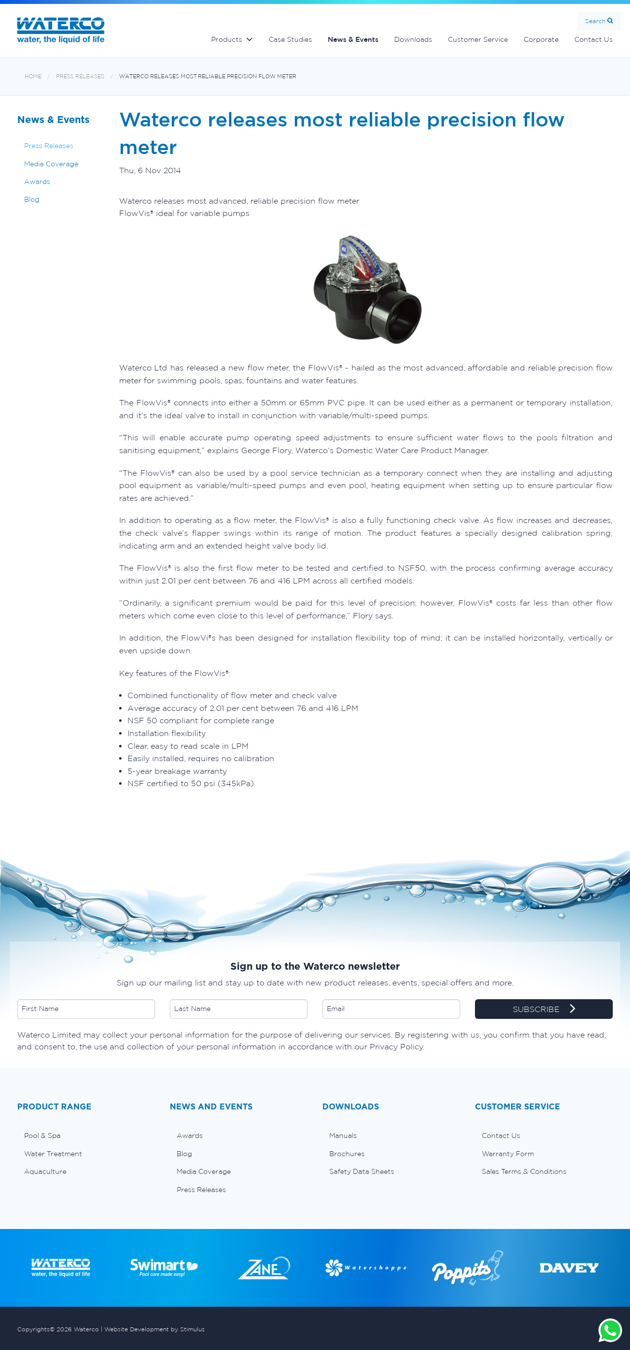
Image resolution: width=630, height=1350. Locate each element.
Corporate (541, 39)
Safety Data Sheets (361, 1171)
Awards (37, 181)
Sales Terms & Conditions (524, 1171)
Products (226, 39)
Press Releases (80, 76)
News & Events (353, 39)
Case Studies (290, 39)
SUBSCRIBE (544, 1009)
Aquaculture (45, 1171)
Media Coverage (51, 164)
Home (33, 76)
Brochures (347, 1154)
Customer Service (478, 39)
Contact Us (593, 39)
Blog (31, 199)
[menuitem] (86, 1135)
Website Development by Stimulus (154, 1329)
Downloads (413, 39)
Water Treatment (53, 1154)
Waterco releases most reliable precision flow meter (207, 76)
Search (595, 21)
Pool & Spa (42, 1135)
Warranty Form (508, 1154)
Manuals (343, 1135)
